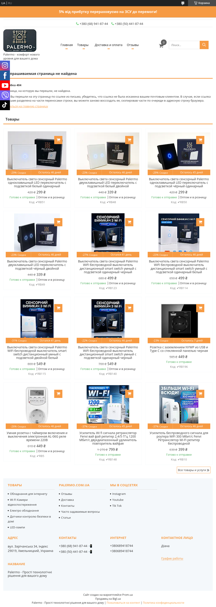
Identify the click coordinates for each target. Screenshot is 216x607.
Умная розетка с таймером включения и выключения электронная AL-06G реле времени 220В (37, 436)
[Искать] (204, 45)
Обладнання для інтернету (28, 494)
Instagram (119, 494)
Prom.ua (127, 595)
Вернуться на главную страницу (25, 106)
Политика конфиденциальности (163, 603)
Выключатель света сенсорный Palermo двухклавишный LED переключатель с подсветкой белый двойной (108, 182)
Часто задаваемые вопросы (80, 512)
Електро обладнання (24, 510)
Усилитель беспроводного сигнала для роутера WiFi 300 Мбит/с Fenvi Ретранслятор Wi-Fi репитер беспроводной (179, 438)
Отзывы (133, 45)
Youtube (117, 500)
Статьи (66, 518)
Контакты (67, 506)
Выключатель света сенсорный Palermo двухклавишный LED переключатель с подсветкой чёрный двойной (37, 265)
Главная (67, 45)
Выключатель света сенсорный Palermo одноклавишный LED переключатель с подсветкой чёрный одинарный (179, 182)
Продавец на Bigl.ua (108, 599)
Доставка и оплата (109, 45)
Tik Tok (116, 506)
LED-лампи (17, 527)
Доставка (67, 500)
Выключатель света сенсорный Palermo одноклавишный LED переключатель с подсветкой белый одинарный (37, 182)
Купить (58, 140)
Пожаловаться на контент (123, 603)
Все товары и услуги (192, 470)
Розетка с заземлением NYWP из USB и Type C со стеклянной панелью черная (179, 349)
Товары (82, 45)
